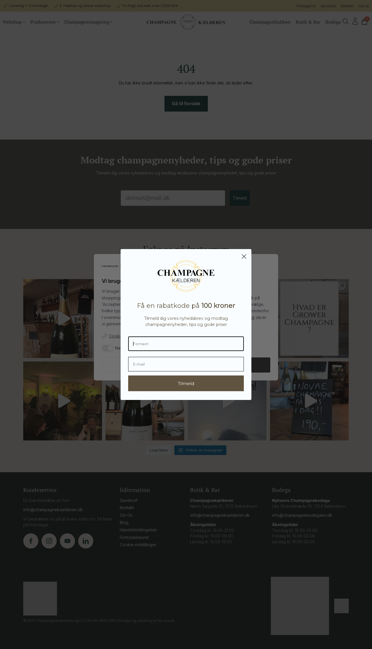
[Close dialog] (244, 256)
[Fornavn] (186, 343)
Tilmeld (186, 383)
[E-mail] (186, 364)
